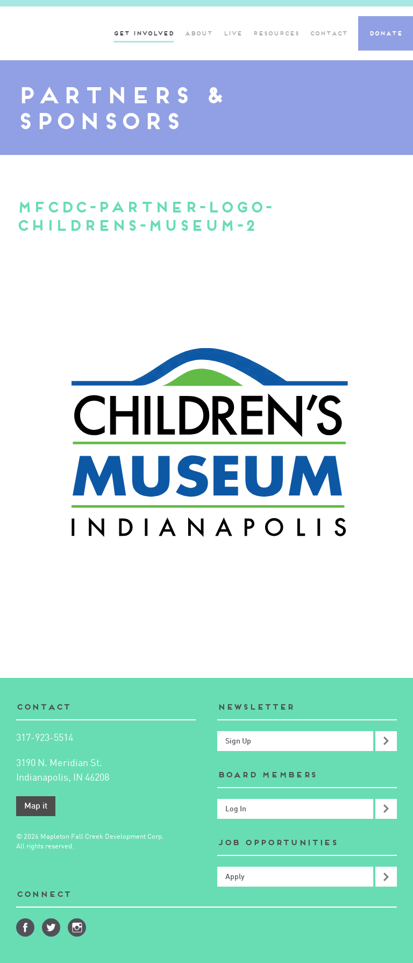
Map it (35, 806)
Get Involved (143, 33)
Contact (328, 33)
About (198, 33)
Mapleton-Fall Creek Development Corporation (50, 33)
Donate (385, 33)
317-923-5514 (44, 738)
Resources (276, 33)
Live (232, 33)
